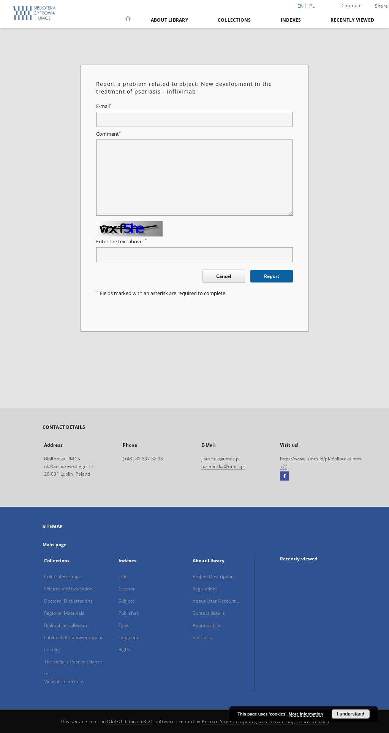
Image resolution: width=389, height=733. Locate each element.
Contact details (209, 613)
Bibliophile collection (66, 625)
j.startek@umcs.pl (220, 458)
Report (271, 276)
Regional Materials (64, 613)
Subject (126, 601)
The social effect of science (73, 661)
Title (123, 576)
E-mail (104, 106)
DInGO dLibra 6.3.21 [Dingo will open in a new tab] (130, 721)
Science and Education (68, 588)
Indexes (291, 20)
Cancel (223, 276)
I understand (350, 714)
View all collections (64, 681)
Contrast (351, 5)
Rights (125, 649)
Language (129, 637)
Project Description (213, 576)
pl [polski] (312, 5)
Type (124, 625)
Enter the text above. (121, 241)
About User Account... (216, 601)
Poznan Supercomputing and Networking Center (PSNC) (265, 721)
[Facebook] (284, 476)
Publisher (129, 613)
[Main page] (127, 19)
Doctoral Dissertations (68, 601)
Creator (127, 588)
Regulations (205, 588)
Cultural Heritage (62, 576)
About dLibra (206, 625)
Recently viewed (352, 20)
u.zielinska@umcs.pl (223, 466)
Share (381, 6)
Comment (108, 134)
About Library (169, 20)
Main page (54, 544)
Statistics (202, 637)
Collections (234, 20)
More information (306, 714)
